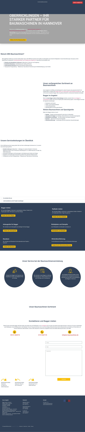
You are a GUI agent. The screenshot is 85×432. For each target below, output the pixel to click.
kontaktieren (44, 325)
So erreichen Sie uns (7, 198)
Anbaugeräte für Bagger (6, 404)
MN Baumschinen (8, 426)
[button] (42, 198)
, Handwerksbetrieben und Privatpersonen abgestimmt (24, 60)
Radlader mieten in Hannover (7, 403)
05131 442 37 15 (25, 404)
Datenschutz (25, 426)
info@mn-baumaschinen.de (47, 403)
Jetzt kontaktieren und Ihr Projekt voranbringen (13, 200)
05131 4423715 (25, 413)
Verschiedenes (4, 406)
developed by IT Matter (15, 426)
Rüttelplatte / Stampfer (6, 405)
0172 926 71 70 (45, 402)
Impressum (21, 426)
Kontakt (29, 426)
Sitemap (32, 426)
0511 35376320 (25, 408)
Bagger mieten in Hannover (6, 402)
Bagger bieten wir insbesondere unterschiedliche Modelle (68, 91)
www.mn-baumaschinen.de (47, 404)
